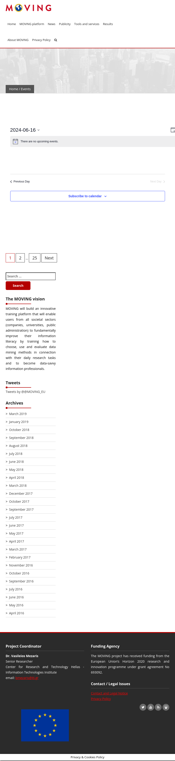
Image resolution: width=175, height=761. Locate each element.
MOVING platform (32, 24)
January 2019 (18, 422)
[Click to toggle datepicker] (25, 130)
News (51, 24)
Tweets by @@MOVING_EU (25, 391)
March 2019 (18, 414)
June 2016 (16, 597)
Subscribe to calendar (85, 196)
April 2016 (16, 613)
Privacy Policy (41, 40)
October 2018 (19, 430)
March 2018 (18, 485)
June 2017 (16, 525)
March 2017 (18, 549)
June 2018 (16, 461)
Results (108, 24)
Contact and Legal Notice (109, 693)
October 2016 (19, 573)
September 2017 (21, 509)
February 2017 (19, 557)
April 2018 (16, 477)
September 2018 (21, 438)
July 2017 (15, 517)
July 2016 (15, 589)
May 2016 (16, 605)
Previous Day (20, 181)
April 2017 (16, 541)
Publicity (65, 24)
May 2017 (16, 533)
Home (12, 24)
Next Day (157, 181)
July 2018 (15, 453)
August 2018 (18, 445)
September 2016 (21, 581)
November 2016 (21, 565)
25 (34, 258)
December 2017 (20, 493)
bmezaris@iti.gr (26, 678)
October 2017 (19, 501)
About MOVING (18, 40)
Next (49, 258)
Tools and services (87, 24)
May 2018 (16, 469)
